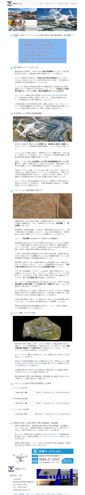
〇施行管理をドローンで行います (36, 41)
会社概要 (59, 494)
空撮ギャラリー (51, 3)
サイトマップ (67, 494)
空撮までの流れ (63, 3)
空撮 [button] (41, 3)
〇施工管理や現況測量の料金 (34, 55)
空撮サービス (17, 4)
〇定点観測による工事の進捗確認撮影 (38, 45)
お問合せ (74, 3)
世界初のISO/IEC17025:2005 (31, 363)
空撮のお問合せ (51, 494)
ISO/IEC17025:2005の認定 (54, 95)
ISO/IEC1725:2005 (48, 434)
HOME (15, 494)
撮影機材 (21, 494)
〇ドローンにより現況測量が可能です (38, 48)
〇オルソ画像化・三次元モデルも (36, 52)
